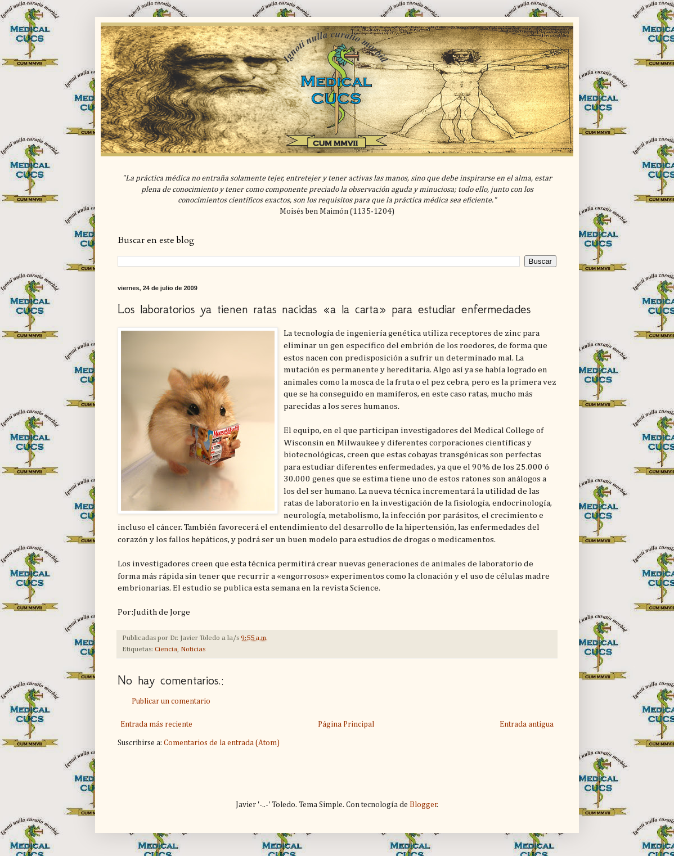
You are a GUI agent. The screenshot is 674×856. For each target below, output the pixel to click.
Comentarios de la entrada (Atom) (222, 743)
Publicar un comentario (171, 701)
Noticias (193, 649)
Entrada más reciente (156, 724)
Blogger (423, 805)
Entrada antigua (527, 724)
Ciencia (166, 649)
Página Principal (346, 724)
